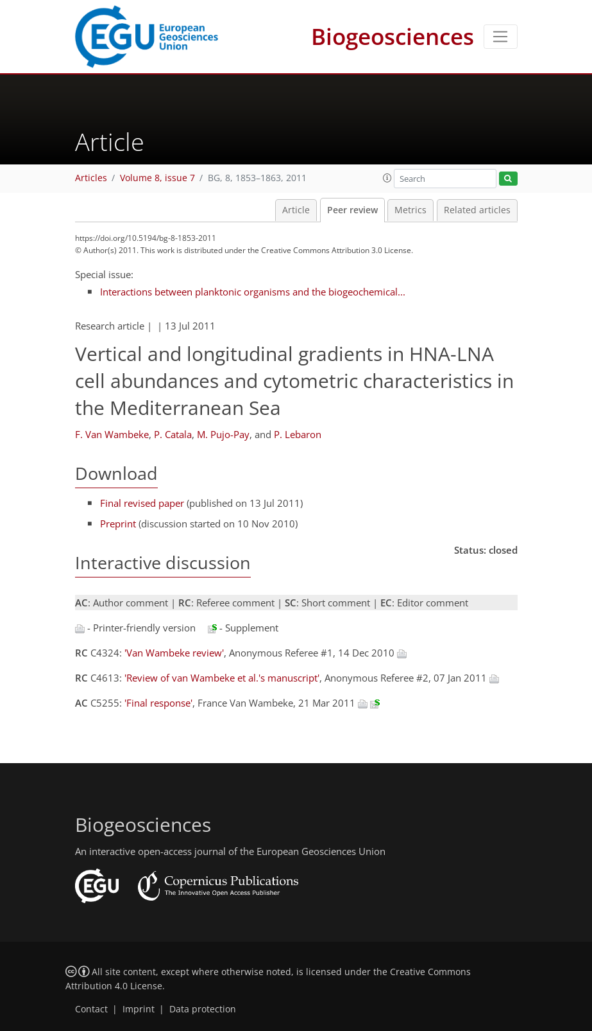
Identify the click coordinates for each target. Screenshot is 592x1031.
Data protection (202, 1009)
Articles (91, 178)
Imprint (139, 1009)
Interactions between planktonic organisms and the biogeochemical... (252, 291)
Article (296, 210)
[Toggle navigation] (501, 36)
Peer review (352, 210)
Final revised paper (142, 503)
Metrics (410, 210)
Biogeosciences (392, 36)
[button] (387, 178)
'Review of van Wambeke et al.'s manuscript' (221, 677)
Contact (91, 1009)
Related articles (477, 210)
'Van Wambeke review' (174, 652)
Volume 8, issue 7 (157, 178)
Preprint (118, 523)
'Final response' (158, 702)
